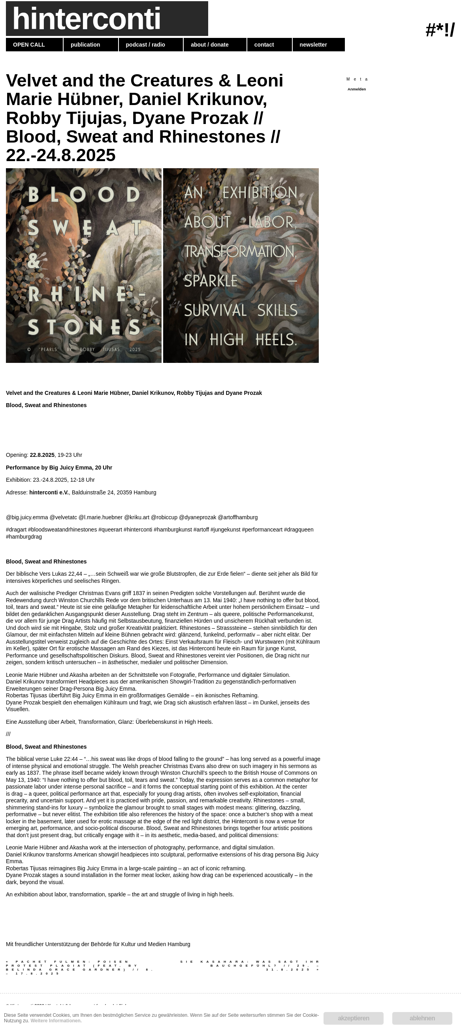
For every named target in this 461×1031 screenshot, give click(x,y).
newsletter (313, 44)
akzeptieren (353, 1018)
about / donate (210, 44)
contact (264, 44)
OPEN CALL (29, 44)
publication (85, 44)
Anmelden (357, 89)
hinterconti (86, 18)
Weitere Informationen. (56, 1020)
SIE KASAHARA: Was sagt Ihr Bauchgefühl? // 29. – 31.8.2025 (251, 965)
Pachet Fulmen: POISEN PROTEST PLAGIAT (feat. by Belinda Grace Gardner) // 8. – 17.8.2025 (81, 967)
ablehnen (422, 1018)
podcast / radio (146, 44)
